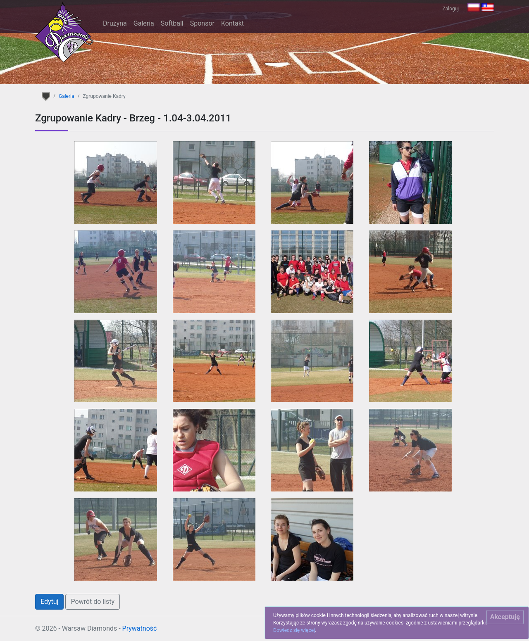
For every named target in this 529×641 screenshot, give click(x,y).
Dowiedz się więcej (294, 630)
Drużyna (115, 23)
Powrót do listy (92, 601)
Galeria (143, 23)
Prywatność (139, 628)
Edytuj (49, 601)
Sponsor (202, 23)
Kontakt (232, 23)
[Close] (505, 617)
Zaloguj (451, 9)
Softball (172, 23)
